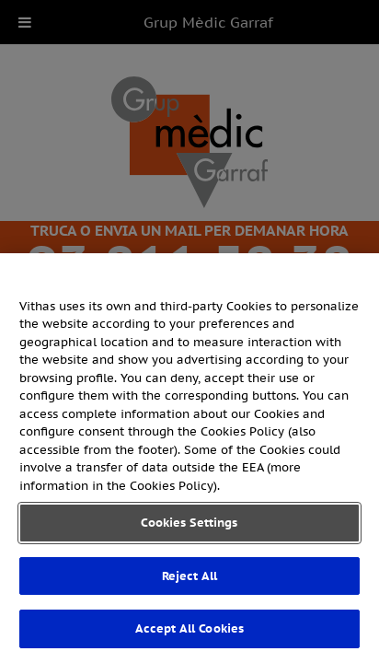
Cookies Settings (189, 522)
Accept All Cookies (189, 628)
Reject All (189, 576)
